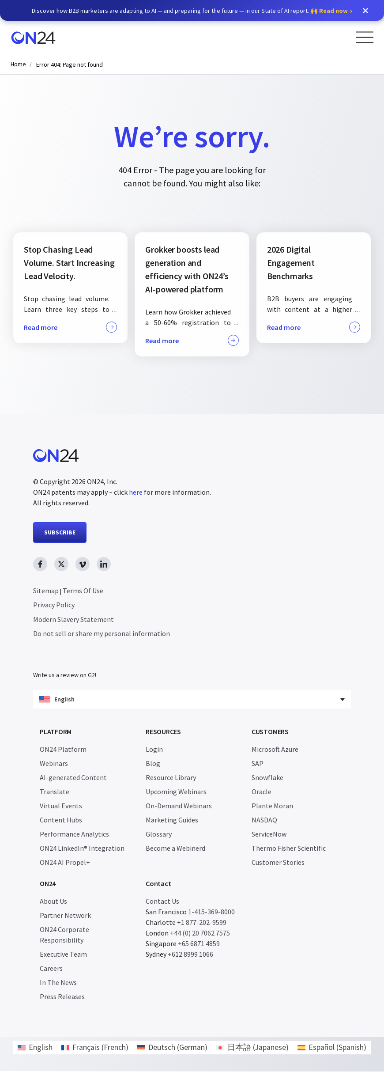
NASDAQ (264, 820)
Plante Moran (272, 806)
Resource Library (171, 778)
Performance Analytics (74, 834)
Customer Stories (278, 863)
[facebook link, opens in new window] (40, 564)
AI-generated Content (73, 778)
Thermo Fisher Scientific (289, 849)
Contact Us (162, 902)
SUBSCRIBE (59, 532)
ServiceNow (269, 834)
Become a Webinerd (175, 849)
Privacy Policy (54, 604)
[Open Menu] (364, 37)
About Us (53, 902)
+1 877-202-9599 (201, 923)
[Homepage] (33, 37)
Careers (51, 969)
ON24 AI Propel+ (65, 863)
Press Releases (62, 997)
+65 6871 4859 (199, 944)
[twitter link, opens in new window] (61, 564)
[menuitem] (35, 1048)
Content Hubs (61, 820)
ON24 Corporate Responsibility (64, 935)
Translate (54, 792)
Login (154, 750)
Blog (153, 764)
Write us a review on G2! (64, 676)
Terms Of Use (83, 590)
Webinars (54, 764)
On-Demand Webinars (179, 806)
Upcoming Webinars (176, 792)
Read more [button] (70, 327)
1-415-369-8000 (211, 912)
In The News (58, 983)
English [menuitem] (41, 1048)
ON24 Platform (63, 750)
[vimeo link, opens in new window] (82, 564)
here (136, 492)
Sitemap (46, 590)
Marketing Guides (172, 820)
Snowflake (267, 778)
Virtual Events (61, 806)
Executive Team (63, 955)
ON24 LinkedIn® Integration (82, 849)
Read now (333, 11)
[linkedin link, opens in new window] (104, 564)
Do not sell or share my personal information (101, 633)
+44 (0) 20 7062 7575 (200, 933)
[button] (365, 10)
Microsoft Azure (275, 750)
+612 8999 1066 (190, 955)
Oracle (261, 792)
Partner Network (65, 916)
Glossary (159, 834)
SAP (258, 764)
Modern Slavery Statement (73, 619)
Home (18, 64)
